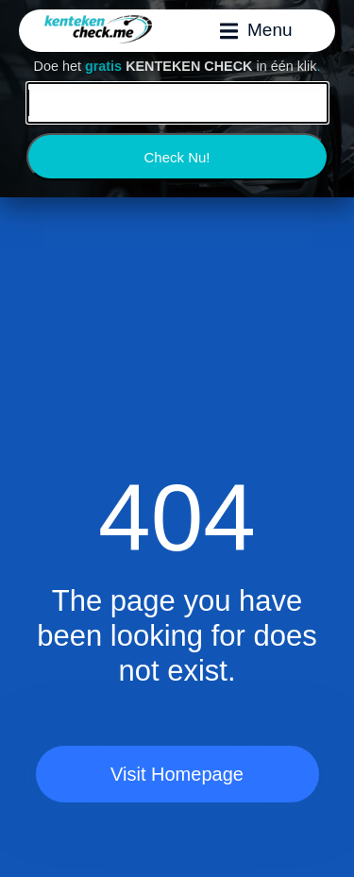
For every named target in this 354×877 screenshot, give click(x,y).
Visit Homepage (177, 774)
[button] (256, 30)
